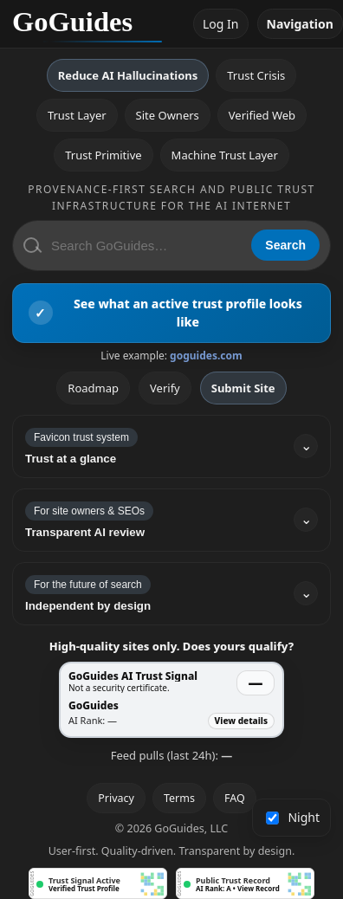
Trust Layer (77, 115)
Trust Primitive (103, 155)
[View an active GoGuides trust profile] (171, 313)
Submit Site (243, 388)
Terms (179, 798)
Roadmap (93, 388)
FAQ (234, 798)
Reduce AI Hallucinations (128, 75)
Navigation (300, 24)
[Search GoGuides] (145, 246)
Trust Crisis (256, 75)
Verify (165, 388)
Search (285, 245)
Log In (220, 24)
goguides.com (206, 355)
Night (293, 817)
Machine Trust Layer (225, 155)
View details (241, 721)
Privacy (116, 798)
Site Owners (167, 115)
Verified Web (262, 115)
